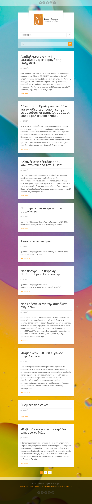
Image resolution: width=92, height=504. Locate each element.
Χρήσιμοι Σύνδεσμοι (52, 483)
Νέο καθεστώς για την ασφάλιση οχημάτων (44, 305)
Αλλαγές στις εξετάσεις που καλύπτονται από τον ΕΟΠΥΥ (41, 163)
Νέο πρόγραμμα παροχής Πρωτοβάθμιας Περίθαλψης (41, 272)
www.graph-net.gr (53, 486)
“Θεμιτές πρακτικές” (35, 405)
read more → (25, 94)
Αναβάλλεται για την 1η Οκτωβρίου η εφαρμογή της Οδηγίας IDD (41, 60)
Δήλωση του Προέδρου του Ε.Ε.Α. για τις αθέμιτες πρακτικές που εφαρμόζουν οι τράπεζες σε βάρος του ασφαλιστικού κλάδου (45, 110)
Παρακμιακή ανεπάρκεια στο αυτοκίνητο (41, 209)
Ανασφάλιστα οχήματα (37, 241)
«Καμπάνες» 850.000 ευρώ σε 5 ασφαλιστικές (43, 354)
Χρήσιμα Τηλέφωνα (38, 483)
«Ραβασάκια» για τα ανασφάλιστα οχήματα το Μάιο (45, 431)
